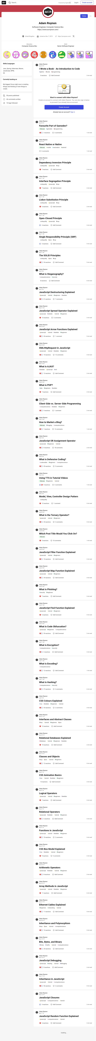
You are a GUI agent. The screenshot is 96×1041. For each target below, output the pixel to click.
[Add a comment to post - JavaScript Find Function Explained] (44, 615)
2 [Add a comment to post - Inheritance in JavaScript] (58, 986)
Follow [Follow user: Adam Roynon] (84, 16)
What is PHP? (46, 385)
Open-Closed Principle (50, 218)
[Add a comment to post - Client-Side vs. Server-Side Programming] (44, 410)
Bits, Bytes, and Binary (50, 942)
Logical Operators (48, 793)
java (50, 240)
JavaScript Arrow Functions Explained (58, 329)
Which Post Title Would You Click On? (58, 533)
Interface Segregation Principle (55, 181)
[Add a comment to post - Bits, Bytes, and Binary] (45, 948)
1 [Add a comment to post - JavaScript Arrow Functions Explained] (57, 336)
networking (51, 908)
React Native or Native (50, 144)
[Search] (10, 2)
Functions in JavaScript (51, 830)
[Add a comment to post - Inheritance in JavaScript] (45, 986)
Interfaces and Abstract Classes (55, 719)
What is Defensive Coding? (52, 459)
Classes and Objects (49, 756)
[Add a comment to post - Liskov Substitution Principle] (44, 206)
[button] (7, 54)
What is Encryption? (49, 645)
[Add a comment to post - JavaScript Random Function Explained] (44, 1023)
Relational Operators (49, 812)
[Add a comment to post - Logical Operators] (44, 800)
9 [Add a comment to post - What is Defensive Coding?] (58, 466)
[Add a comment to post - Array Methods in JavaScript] (44, 893)
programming (55, 72)
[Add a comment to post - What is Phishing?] (44, 596)
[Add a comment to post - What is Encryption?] (44, 652)
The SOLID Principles (49, 255)
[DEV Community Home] (4, 2)
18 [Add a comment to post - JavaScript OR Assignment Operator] (57, 448)
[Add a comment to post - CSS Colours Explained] (45, 707)
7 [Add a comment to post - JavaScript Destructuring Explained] (58, 299)
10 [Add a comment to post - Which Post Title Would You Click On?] (55, 540)
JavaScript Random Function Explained (59, 1016)
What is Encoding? (48, 663)
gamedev (49, 129)
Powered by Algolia (65, 2)
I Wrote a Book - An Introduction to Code (59, 68)
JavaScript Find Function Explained (57, 608)
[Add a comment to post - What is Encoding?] (45, 670)
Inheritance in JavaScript (51, 979)
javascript (51, 166)
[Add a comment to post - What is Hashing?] (45, 689)
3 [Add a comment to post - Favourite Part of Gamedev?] (57, 133)
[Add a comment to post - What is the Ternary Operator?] (45, 522)
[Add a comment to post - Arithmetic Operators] (44, 874)
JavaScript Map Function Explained (57, 570)
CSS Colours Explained (50, 701)
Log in (76, 2)
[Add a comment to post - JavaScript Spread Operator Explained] (44, 317)
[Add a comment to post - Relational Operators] (44, 818)
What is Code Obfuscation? (52, 626)
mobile (48, 147)
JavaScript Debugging (50, 960)
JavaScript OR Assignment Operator (57, 440)
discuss (42, 129)
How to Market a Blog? (50, 422)
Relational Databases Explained (55, 738)
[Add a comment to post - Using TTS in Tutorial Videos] (44, 485)
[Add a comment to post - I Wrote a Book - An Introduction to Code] (43, 75)
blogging (49, 425)
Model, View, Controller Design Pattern (58, 496)
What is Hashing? (48, 682)
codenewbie (43, 462)
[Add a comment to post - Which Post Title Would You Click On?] (44, 540)
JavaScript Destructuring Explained (57, 292)
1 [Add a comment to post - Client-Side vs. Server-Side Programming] (56, 410)
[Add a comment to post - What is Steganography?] (43, 280)
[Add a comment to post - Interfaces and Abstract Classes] (44, 726)
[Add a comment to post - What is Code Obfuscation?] (45, 633)
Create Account (64, 107)
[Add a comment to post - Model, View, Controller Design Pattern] (44, 503)
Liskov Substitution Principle (53, 199)
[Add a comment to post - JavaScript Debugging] (44, 967)
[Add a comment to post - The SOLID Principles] (45, 262)
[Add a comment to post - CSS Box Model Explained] (44, 856)
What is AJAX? (46, 366)
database (42, 741)
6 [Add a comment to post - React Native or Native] (44, 151)
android (63, 147)
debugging (63, 964)
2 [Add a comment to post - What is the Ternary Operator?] (58, 522)
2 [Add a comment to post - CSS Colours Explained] (58, 708)
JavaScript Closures (49, 997)
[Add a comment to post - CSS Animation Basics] (43, 781)
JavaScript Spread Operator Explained (58, 310)
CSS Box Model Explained (52, 849)
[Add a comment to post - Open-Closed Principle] (44, 225)
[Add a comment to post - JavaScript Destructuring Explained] (45, 299)
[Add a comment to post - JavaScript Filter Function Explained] (45, 559)
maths (47, 945)
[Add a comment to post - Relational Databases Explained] (44, 745)
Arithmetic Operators (49, 867)
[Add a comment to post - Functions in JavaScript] (45, 837)
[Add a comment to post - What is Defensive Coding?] (45, 466)
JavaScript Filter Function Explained (57, 552)
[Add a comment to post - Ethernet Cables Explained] (45, 911)
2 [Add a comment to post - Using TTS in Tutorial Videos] (57, 485)
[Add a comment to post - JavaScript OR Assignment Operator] (44, 447)
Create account (87, 2)
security (54, 277)
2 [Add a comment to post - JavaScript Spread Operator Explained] (56, 318)
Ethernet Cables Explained (52, 904)
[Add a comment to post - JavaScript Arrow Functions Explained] (45, 336)
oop (57, 166)
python (41, 72)
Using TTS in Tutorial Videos (53, 478)
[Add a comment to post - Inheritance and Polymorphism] (45, 930)
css (40, 704)
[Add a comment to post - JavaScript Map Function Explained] (45, 577)
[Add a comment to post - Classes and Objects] (45, 763)
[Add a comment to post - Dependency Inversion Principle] (44, 169)
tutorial (49, 295)
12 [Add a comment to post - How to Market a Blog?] (57, 429)
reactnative (56, 147)
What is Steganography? (51, 274)
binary (41, 945)
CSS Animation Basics (50, 775)
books (48, 72)
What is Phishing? (48, 589)
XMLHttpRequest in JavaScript (54, 348)
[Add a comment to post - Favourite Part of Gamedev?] (44, 132)
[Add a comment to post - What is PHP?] (44, 392)
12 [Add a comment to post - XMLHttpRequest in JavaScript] (58, 355)
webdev (64, 295)
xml (55, 370)
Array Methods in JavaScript (53, 886)
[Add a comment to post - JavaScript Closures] (44, 1004)
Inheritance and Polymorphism (54, 923)
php (40, 388)
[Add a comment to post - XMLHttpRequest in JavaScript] (45, 355)
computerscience (44, 277)
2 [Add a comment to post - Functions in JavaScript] (58, 837)
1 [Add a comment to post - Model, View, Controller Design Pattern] (55, 503)
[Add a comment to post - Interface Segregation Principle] (44, 188)
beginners (57, 295)
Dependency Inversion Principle (55, 162)
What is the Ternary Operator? (54, 515)
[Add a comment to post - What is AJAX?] (45, 373)
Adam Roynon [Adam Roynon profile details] (43, 64)
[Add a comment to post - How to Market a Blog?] (44, 429)
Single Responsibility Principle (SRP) (57, 237)
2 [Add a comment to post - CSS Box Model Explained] (55, 856)
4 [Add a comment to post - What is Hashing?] (58, 689)
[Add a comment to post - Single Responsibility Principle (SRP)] (44, 243)
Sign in (72, 112)
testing (49, 964)
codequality (43, 166)
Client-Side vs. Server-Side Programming (60, 403)
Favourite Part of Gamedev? (53, 126)
